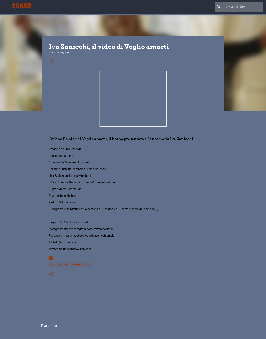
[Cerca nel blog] (241, 7)
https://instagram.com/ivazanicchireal (88, 229)
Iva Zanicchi (58, 264)
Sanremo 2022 (81, 264)
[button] (51, 61)
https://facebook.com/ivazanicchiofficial (89, 235)
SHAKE (21, 6)
